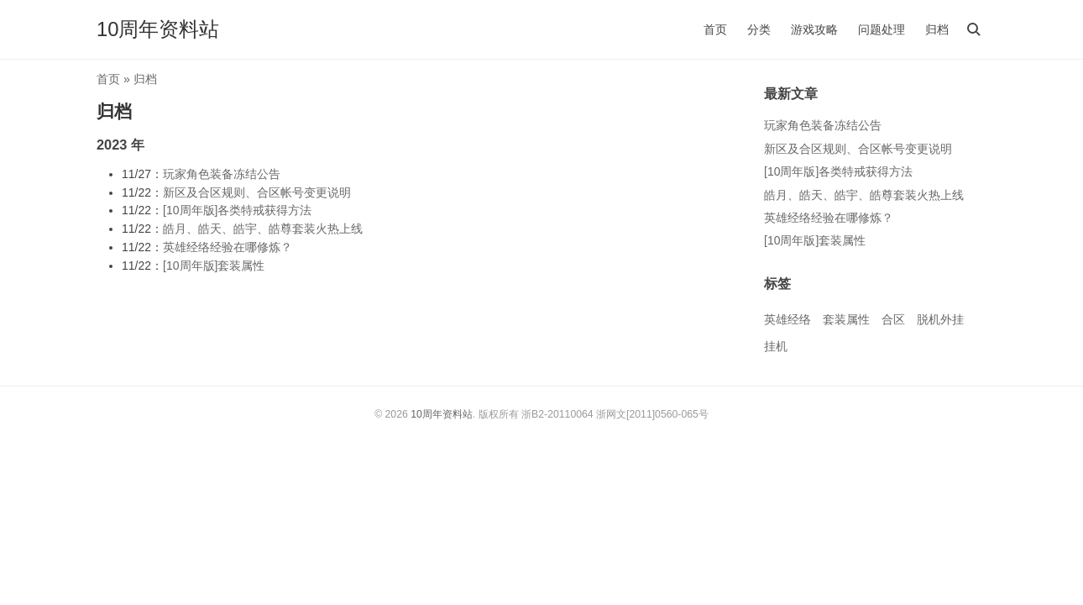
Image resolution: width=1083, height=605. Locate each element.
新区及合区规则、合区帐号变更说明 (257, 192)
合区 (893, 319)
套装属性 (846, 319)
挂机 (775, 346)
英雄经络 (787, 319)
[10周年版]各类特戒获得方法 (237, 210)
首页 (715, 29)
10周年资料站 (158, 29)
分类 (759, 29)
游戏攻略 (814, 29)
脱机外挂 (940, 319)
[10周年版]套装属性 (213, 265)
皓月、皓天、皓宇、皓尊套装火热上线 (263, 228)
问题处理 (881, 29)
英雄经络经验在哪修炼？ (227, 247)
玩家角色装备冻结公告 (221, 174)
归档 (937, 29)
